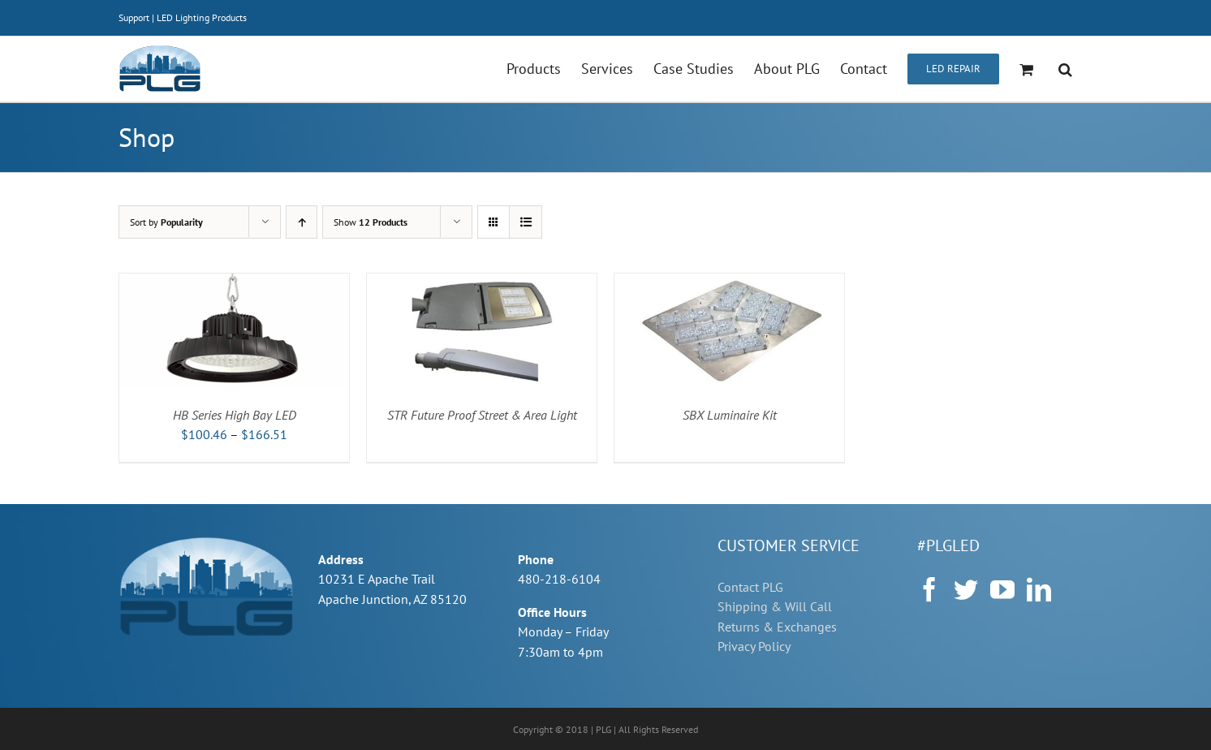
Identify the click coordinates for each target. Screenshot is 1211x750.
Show (370, 222)
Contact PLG (750, 587)
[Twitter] (966, 589)
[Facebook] (929, 589)
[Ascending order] (301, 222)
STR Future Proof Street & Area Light (482, 415)
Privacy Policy (754, 646)
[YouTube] (1002, 589)
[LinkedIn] (1039, 589)
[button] (1065, 69)
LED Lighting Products (202, 17)
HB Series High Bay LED (234, 415)
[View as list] (525, 222)
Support (134, 17)
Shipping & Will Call (775, 606)
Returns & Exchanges (777, 627)
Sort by (166, 222)
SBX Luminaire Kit (730, 415)
